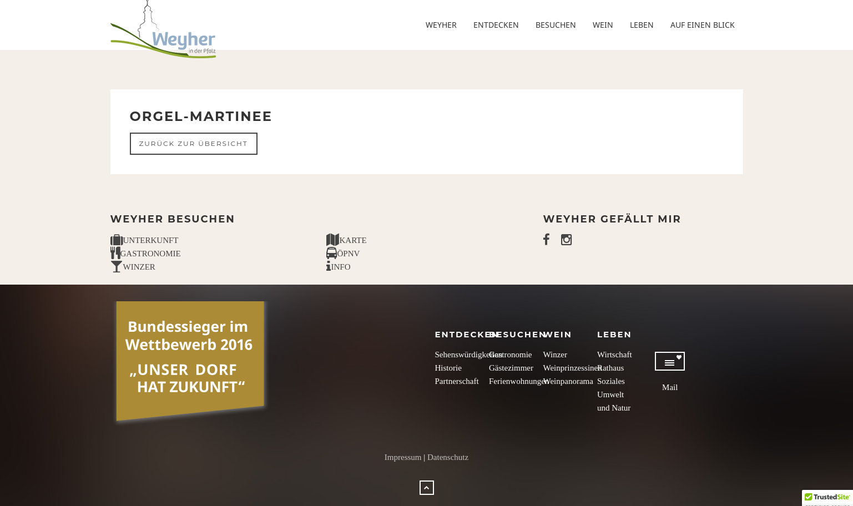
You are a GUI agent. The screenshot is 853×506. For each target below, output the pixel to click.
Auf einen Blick (702, 24)
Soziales (611, 381)
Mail (670, 387)
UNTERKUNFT (144, 240)
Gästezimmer (511, 367)
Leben (642, 24)
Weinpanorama (568, 381)
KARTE (346, 240)
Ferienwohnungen (519, 381)
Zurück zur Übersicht (193, 143)
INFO (338, 266)
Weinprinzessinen (572, 367)
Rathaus (610, 367)
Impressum (403, 457)
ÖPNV (343, 253)
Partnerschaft (457, 381)
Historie (448, 367)
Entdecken (496, 24)
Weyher (441, 24)
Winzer (555, 354)
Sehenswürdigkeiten (469, 354)
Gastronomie (510, 354)
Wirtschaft (614, 354)
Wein (603, 24)
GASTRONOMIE (145, 253)
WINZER (132, 266)
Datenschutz (447, 457)
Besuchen (556, 24)
